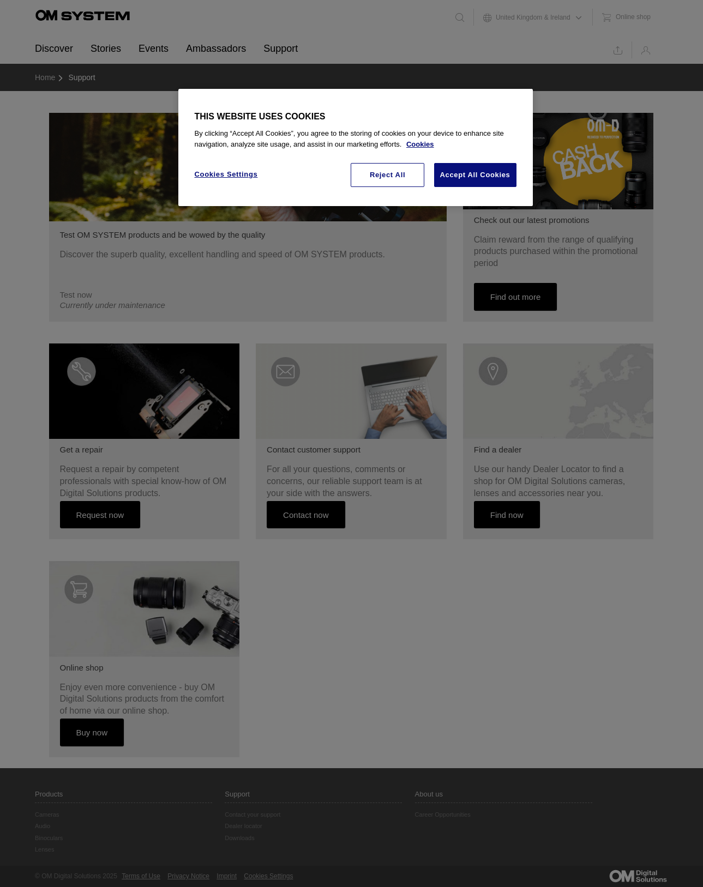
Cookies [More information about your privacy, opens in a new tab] (420, 144)
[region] (355, 148)
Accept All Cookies (475, 175)
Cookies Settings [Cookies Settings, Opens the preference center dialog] (226, 174)
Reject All (387, 175)
